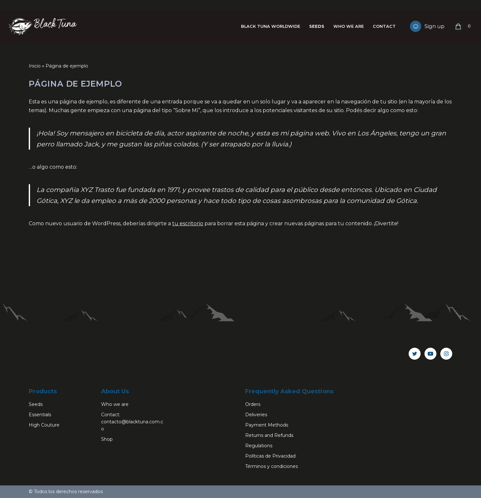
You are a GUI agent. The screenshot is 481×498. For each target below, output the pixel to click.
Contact (384, 26)
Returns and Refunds (269, 435)
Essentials (40, 415)
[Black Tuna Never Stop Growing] (42, 26)
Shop (107, 439)
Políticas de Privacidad (270, 456)
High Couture (44, 425)
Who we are (348, 26)
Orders (252, 404)
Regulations (258, 446)
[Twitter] (415, 354)
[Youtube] (430, 354)
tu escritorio (187, 223)
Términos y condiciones (271, 466)
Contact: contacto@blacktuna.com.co (132, 422)
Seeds (316, 26)
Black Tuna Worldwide (270, 26)
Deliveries (256, 415)
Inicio (35, 66)
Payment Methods (266, 425)
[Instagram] (446, 354)
